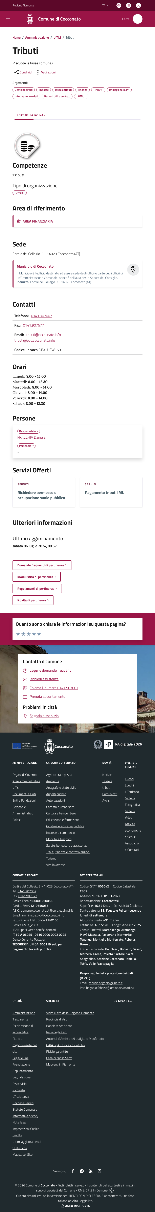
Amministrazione (37, 37)
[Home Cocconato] (51, 19)
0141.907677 (33, 325)
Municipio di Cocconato (35, 266)
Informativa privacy (25, 1115)
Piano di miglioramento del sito (25, 1045)
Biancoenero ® (111, 1195)
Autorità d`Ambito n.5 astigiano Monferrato (75, 1038)
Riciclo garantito (57, 1051)
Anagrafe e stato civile (61, 787)
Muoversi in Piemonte (60, 1064)
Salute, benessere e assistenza (66, 845)
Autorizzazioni (55, 800)
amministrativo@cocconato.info (42, 915)
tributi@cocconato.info (43, 334)
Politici (17, 819)
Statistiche (20, 1148)
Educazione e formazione (63, 819)
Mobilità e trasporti (58, 839)
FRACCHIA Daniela (31, 437)
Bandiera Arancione (59, 1025)
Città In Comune (97, 1190)
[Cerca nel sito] (137, 19)
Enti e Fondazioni (24, 800)
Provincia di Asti (56, 1019)
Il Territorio (132, 791)
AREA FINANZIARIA (35, 221)
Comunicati (109, 794)
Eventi (129, 778)
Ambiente (52, 781)
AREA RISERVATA (75, 1205)
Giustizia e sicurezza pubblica (65, 826)
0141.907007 (41, 315)
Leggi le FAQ (21, 1057)
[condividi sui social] (23, 72)
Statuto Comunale (25, 1109)
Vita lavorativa (56, 864)
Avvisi (106, 800)
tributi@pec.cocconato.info (34, 340)
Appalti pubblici (56, 794)
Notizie (107, 774)
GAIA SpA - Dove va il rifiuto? (65, 1045)
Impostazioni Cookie (26, 1128)
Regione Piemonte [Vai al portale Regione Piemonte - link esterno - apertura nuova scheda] (23, 5)
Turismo (51, 858)
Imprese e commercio (60, 832)
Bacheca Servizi (23, 1103)
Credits (17, 1135)
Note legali (20, 1122)
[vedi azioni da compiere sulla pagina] (45, 72)
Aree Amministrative (26, 781)
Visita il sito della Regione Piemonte (70, 1012)
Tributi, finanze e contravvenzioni (68, 851)
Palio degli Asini (56, 1032)
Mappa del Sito (22, 1154)
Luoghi (129, 785)
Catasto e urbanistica (60, 806)
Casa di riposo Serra (59, 1057)
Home (17, 37)
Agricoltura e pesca (59, 774)
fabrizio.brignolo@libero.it (106, 982)
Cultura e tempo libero (61, 813)
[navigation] (8, 18)
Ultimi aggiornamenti (27, 1141)
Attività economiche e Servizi (133, 830)
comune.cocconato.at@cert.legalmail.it (47, 910)
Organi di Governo (25, 774)
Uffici (57, 37)
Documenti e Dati (24, 794)
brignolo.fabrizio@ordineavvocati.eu (110, 987)
